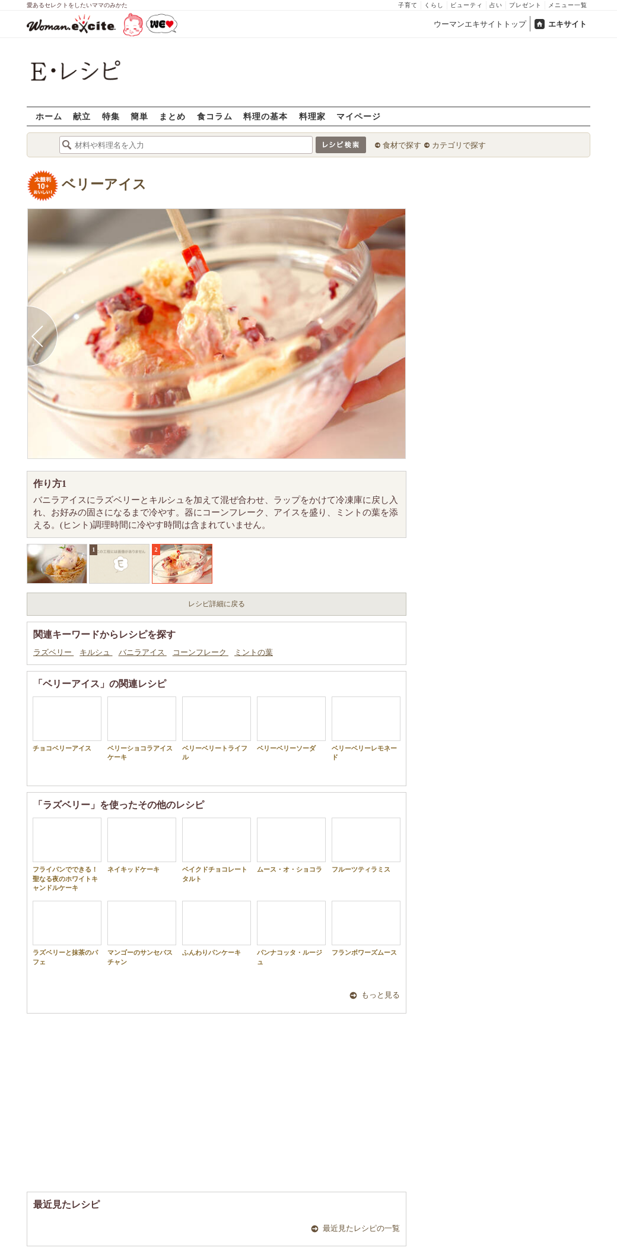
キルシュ (95, 652)
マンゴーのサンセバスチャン (141, 933)
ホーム (49, 116)
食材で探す (402, 145)
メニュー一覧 (567, 5)
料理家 (312, 116)
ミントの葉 (253, 652)
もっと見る (380, 994)
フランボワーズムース (366, 928)
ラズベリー (53, 652)
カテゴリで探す (459, 145)
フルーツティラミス (366, 845)
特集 (111, 116)
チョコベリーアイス (67, 724)
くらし (434, 5)
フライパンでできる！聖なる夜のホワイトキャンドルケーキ (67, 854)
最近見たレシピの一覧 (361, 1228)
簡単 (139, 116)
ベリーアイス (104, 184)
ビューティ (466, 5)
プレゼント (525, 5)
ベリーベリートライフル (216, 728)
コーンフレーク (200, 652)
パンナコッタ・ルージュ (291, 933)
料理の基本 (265, 116)
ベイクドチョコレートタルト (216, 850)
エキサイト (567, 24)
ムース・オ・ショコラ (291, 845)
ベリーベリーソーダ (291, 724)
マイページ (358, 116)
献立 (82, 116)
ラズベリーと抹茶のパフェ (67, 933)
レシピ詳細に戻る (216, 604)
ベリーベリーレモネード (366, 728)
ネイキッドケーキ (141, 845)
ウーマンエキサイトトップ (480, 24)
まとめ (172, 116)
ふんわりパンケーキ (216, 928)
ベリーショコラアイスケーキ (141, 728)
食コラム (215, 116)
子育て (408, 5)
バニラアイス (143, 652)
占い (495, 5)
